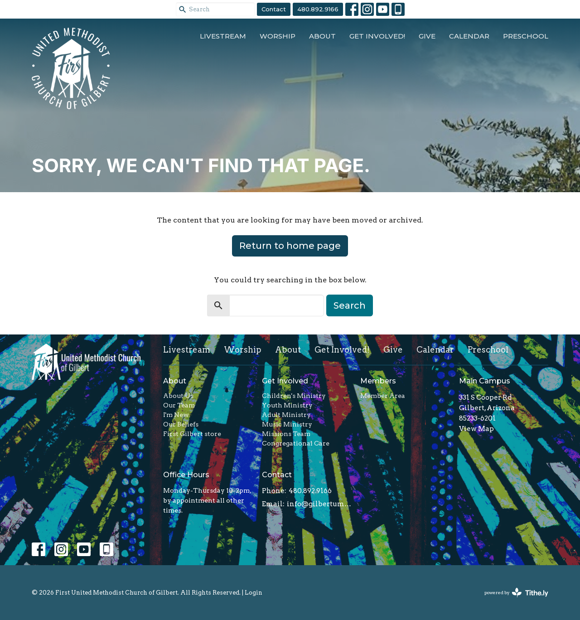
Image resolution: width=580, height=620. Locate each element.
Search (350, 305)
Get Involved (285, 381)
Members (378, 381)
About (322, 36)
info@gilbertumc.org (319, 504)
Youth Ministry (287, 405)
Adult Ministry (286, 414)
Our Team (179, 405)
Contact (273, 9)
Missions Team (286, 433)
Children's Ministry (294, 395)
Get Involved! (377, 36)
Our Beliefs (180, 424)
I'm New (176, 414)
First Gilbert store (192, 433)
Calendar (469, 36)
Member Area (382, 395)
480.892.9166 (317, 9)
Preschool (525, 36)
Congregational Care (295, 443)
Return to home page (290, 245)
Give (427, 36)
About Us (178, 395)
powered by (516, 592)
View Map (476, 429)
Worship (277, 36)
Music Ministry (287, 424)
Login (253, 592)
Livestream (223, 36)
